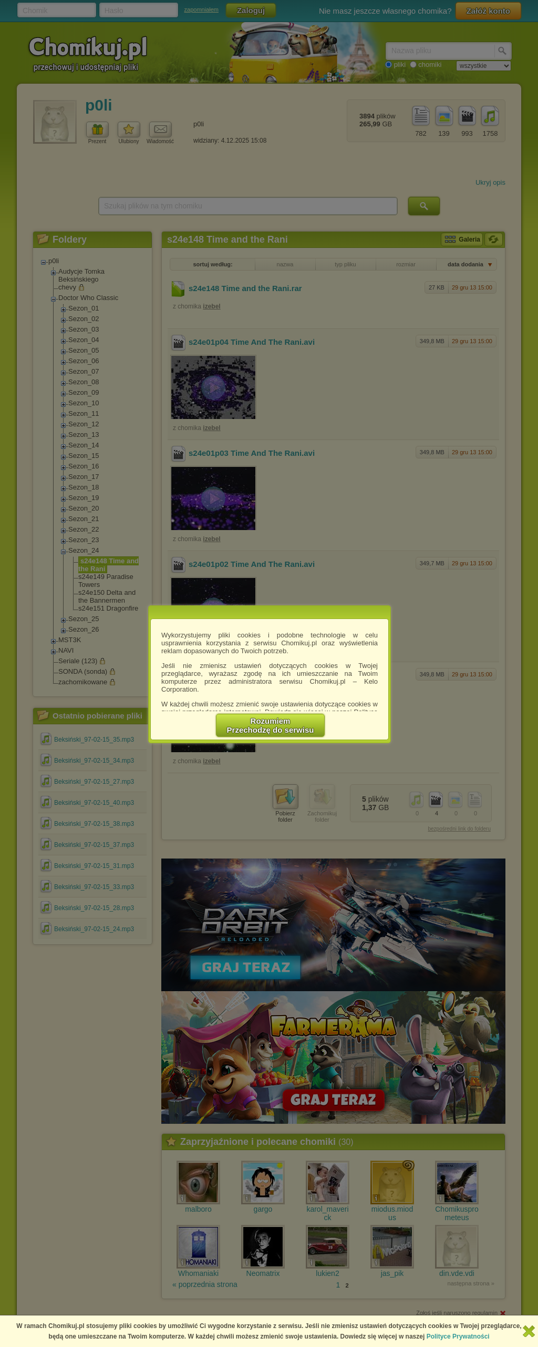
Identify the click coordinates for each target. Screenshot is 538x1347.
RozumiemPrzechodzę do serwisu (270, 725)
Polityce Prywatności (458, 1336)
